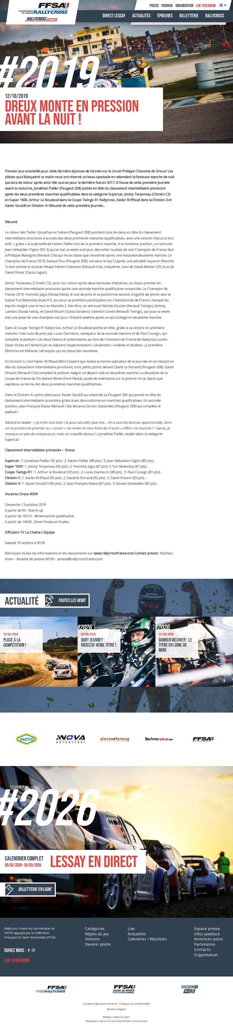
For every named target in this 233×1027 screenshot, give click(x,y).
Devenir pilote (98, 944)
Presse (154, 5)
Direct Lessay (114, 16)
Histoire (92, 938)
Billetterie (189, 16)
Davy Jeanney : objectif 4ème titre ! (98, 642)
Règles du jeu (97, 933)
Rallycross (214, 16)
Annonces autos (208, 938)
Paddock (167, 5)
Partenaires (204, 944)
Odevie (103, 1021)
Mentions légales (116, 1009)
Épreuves (165, 16)
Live (131, 928)
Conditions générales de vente (100, 1003)
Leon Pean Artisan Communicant (128, 1021)
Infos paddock (207, 933)
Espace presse (207, 928)
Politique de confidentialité (134, 1003)
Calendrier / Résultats (147, 938)
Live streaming (206, 5)
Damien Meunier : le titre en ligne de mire (175, 645)
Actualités (141, 16)
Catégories (94, 928)
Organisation (184, 5)
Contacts (202, 949)
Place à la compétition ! (14, 642)
